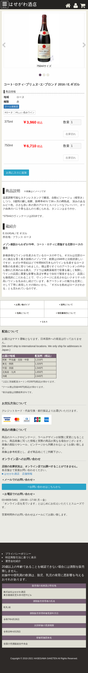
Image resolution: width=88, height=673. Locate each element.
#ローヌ (9, 112)
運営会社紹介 (13, 561)
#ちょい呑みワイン (25, 112)
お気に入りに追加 (16, 172)
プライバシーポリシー (18, 553)
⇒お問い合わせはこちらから (44, 486)
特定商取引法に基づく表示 (20, 557)
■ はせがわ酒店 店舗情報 (17, 473)
